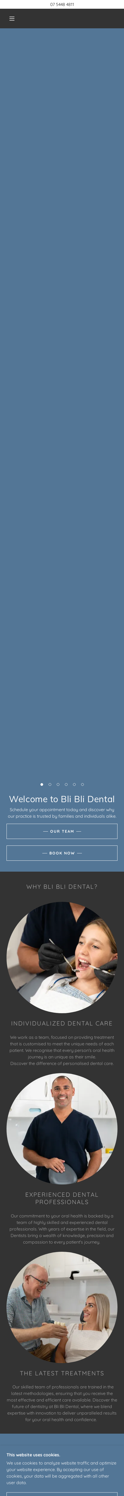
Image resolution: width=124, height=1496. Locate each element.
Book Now (62, 853)
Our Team (62, 831)
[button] (12, 18)
